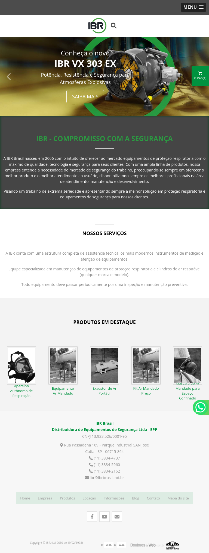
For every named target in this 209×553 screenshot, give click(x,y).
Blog (135, 497)
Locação (89, 497)
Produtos (67, 497)
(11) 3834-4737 (104, 457)
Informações (114, 497)
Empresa (45, 497)
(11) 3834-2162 (104, 470)
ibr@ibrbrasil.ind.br (104, 476)
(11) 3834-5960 (104, 463)
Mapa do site (178, 497)
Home (25, 497)
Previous (9, 75)
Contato (153, 497)
